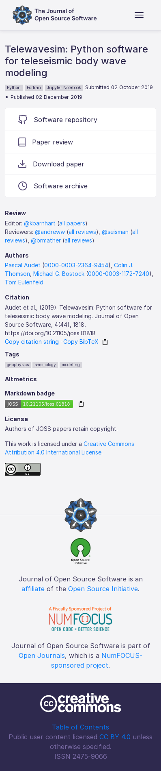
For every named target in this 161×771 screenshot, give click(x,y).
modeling (71, 364)
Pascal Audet (23, 265)
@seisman (115, 231)
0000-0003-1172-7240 (118, 273)
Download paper (51, 164)
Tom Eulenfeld (24, 282)
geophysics (18, 364)
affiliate (33, 589)
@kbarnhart (40, 223)
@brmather (46, 240)
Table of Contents (80, 727)
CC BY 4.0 (115, 737)
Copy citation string (32, 341)
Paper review (45, 142)
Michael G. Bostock (58, 273)
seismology (45, 364)
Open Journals (42, 655)
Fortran (34, 87)
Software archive (53, 185)
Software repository (57, 119)
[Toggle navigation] (139, 15)
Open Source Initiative (103, 589)
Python (14, 87)
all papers (72, 223)
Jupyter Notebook (64, 87)
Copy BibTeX (81, 341)
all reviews (82, 231)
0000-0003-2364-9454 (76, 265)
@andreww (50, 231)
